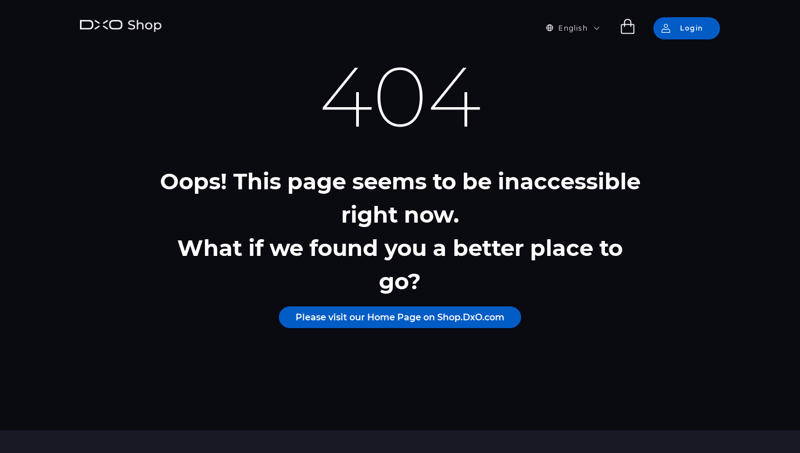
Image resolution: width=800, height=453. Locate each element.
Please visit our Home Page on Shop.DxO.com (400, 317)
